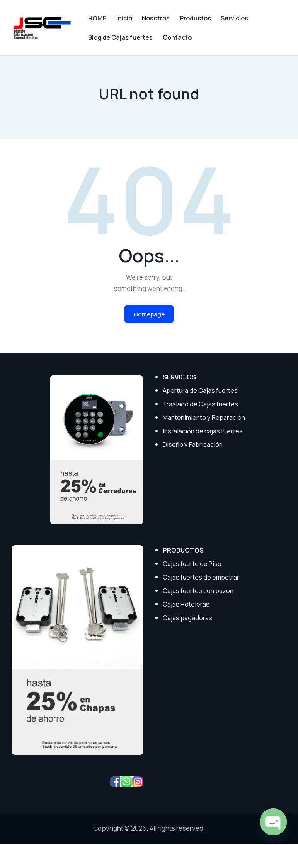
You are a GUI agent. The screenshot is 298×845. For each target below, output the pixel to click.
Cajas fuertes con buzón (199, 591)
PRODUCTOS (184, 551)
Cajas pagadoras (188, 618)
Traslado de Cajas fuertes (201, 405)
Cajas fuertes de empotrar (201, 578)
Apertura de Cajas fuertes (201, 391)
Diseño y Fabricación (193, 445)
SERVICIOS (180, 377)
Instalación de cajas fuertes (203, 432)
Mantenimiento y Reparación (205, 418)
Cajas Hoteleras (186, 604)
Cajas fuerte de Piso (192, 564)
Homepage (149, 315)
